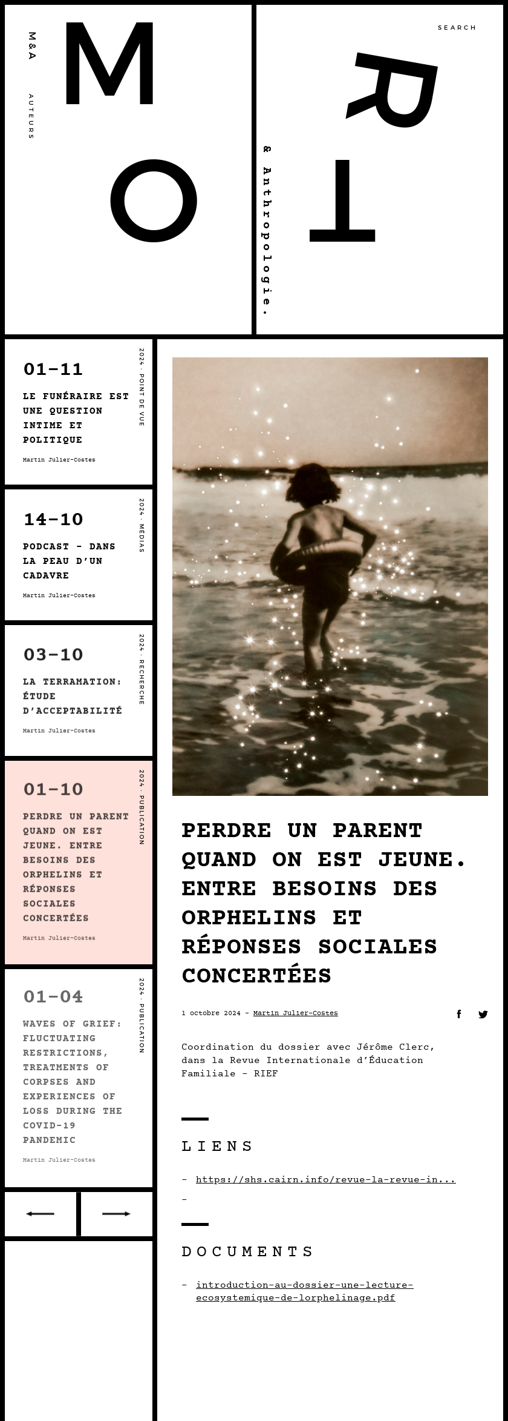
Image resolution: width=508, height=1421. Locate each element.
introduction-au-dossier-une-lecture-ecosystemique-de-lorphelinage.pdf (305, 1292)
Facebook (459, 1014)
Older (42, 1214)
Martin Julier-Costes (295, 1013)
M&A (33, 46)
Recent (115, 1214)
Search (458, 28)
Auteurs (31, 117)
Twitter (483, 1014)
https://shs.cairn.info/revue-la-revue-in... (326, 1180)
